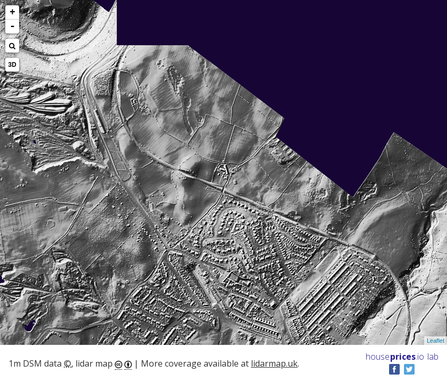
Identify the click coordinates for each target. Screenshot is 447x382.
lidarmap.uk (274, 363)
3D (12, 64)
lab (432, 356)
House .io (395, 356)
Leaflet (435, 340)
